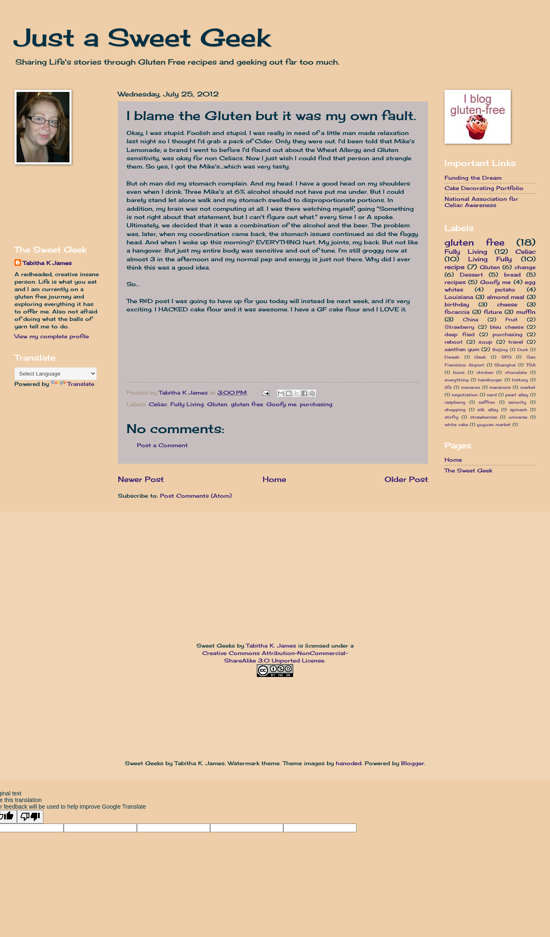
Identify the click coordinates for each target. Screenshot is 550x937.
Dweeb (452, 356)
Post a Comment (162, 445)
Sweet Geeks (215, 645)
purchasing (316, 404)
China (470, 320)
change (525, 267)
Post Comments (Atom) (196, 495)
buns (458, 372)
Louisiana (459, 297)
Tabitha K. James (271, 645)
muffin (526, 311)
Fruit (511, 320)
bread (512, 274)
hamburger (490, 379)
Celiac (158, 404)
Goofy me (281, 404)
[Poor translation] (30, 817)
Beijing (500, 349)
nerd (492, 394)
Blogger (412, 763)
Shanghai (505, 364)
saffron (486, 402)
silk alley (487, 409)
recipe (454, 267)
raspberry (455, 402)
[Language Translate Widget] (55, 373)
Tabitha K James (47, 263)
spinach (518, 409)
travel (515, 342)
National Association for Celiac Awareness (481, 201)
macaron (470, 387)
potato (505, 289)
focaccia (457, 311)
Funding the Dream (473, 177)
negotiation (465, 394)
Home (274, 479)
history (520, 379)
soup (485, 342)
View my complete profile (51, 336)
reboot (454, 342)
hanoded (348, 763)
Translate (72, 384)
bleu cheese (507, 327)
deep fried (460, 334)
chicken (484, 372)
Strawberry (459, 327)
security (517, 402)
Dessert (471, 274)
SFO (506, 356)
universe (518, 416)
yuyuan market (494, 424)
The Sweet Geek (468, 470)
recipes (455, 282)
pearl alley (516, 394)
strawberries (483, 416)
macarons (500, 387)
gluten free (247, 404)
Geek (480, 356)
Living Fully (490, 259)
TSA (531, 364)
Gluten (217, 404)
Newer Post (141, 479)
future (493, 311)
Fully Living (187, 404)
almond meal (506, 297)
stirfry (452, 416)
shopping (455, 409)
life (448, 387)
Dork (522, 349)
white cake (456, 424)
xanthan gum (462, 349)
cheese (507, 304)
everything (457, 379)
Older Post (406, 479)
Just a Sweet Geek (142, 37)
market (528, 387)
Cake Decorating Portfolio (484, 188)
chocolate (516, 372)
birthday (457, 304)
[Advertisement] (40, 204)
